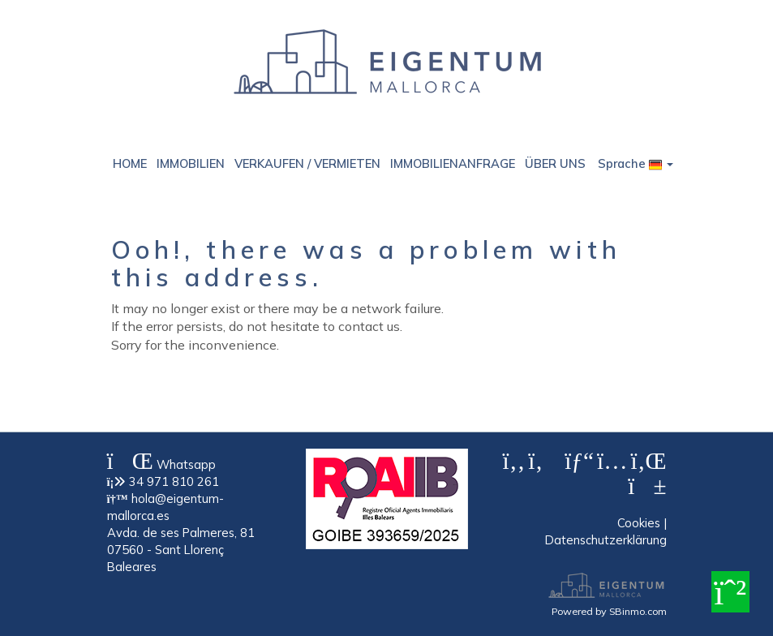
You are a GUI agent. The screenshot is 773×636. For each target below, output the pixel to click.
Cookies (638, 523)
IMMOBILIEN (191, 163)
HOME (130, 163)
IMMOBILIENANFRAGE (452, 163)
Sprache (635, 163)
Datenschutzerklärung (606, 540)
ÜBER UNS (555, 163)
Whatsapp (161, 464)
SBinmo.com (638, 610)
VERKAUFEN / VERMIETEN (307, 163)
